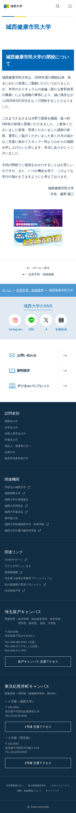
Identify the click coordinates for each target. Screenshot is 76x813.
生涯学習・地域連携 (41, 274)
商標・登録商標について (29, 791)
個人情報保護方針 (37, 785)
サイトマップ (52, 791)
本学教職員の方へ (15, 785)
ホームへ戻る (41, 267)
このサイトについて (60, 785)
